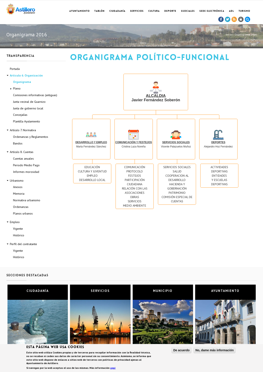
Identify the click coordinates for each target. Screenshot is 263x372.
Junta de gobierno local (28, 108)
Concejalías (20, 115)
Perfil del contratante (23, 244)
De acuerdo (181, 350)
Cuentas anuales (23, 158)
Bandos (17, 143)
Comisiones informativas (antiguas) (35, 95)
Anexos (17, 187)
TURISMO (244, 11)
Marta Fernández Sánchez (91, 140)
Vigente (18, 229)
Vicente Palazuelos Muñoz (176, 140)
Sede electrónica (211, 11)
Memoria (18, 194)
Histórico (18, 235)
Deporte (170, 11)
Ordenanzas (20, 207)
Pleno (17, 88)
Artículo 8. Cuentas (21, 152)
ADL (231, 11)
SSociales (188, 11)
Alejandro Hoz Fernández (218, 140)
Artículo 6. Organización (26, 75)
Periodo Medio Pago (26, 165)
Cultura (154, 11)
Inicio (229, 34)
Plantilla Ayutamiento (26, 121)
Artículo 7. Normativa (23, 130)
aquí (113, 368)
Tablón (99, 11)
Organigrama (22, 82)
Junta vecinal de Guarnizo (29, 102)
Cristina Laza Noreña (133, 140)
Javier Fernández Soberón (155, 93)
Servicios (137, 11)
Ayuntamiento (79, 11)
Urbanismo (17, 180)
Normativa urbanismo (26, 200)
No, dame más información (214, 350)
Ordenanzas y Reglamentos (30, 137)
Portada (15, 69)
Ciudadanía (117, 11)
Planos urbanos (23, 213)
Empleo (15, 222)
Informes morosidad (26, 172)
